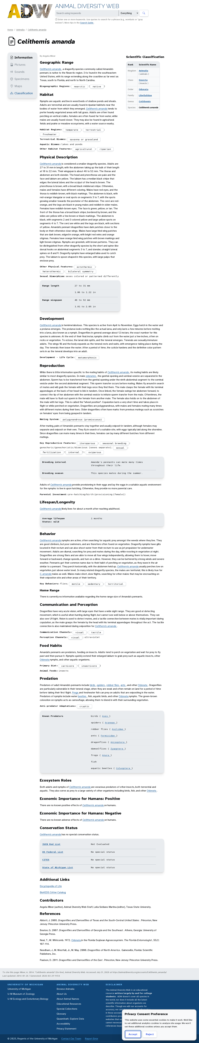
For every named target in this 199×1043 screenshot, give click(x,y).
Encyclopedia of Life (51, 886)
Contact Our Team (71, 1038)
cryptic (84, 706)
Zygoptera (118, 748)
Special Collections (67, 1008)
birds (93, 685)
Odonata (143, 89)
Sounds (17, 71)
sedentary (94, 584)
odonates (91, 376)
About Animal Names (68, 998)
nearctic (79, 86)
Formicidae (108, 735)
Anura (106, 755)
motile (76, 584)
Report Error (91, 1038)
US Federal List (52, 851)
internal (73, 452)
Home (10, 29)
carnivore (67, 665)
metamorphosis (87, 357)
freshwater (50, 134)
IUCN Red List (51, 844)
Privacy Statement (66, 1028)
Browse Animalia (65, 989)
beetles (82, 696)
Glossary (61, 1013)
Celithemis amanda (37, 29)
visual (79, 632)
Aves (105, 716)
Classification (21, 93)
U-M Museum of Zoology (21, 993)
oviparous (94, 452)
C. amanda (46, 574)
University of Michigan (19, 989)
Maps (16, 86)
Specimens (19, 79)
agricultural (83, 149)
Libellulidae (145, 95)
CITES (45, 859)
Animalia (20, 29)
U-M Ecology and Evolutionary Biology (27, 998)
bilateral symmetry (80, 271)
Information (21, 57)
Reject (150, 1034)
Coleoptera (124, 768)
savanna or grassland (84, 139)
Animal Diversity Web (87, 6)
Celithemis (145, 101)
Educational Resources (69, 1003)
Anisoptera (118, 742)
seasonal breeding (114, 443)
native (97, 86)
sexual (120, 447)
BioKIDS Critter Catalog (53, 892)
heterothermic (52, 271)
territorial (115, 584)
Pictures (17, 64)
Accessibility (63, 1023)
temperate (72, 129)
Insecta (143, 80)
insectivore (89, 665)
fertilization (52, 452)
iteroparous (87, 443)
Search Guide (87, 22)
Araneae (110, 722)
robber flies (113, 685)
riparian (105, 149)
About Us (62, 993)
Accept (133, 1034)
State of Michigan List (57, 867)
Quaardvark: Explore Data (70, 1018)
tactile (96, 632)
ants (123, 685)
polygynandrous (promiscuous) (82, 419)
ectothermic (84, 266)
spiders (101, 685)
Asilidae (118, 729)
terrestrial (93, 129)
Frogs (75, 692)
